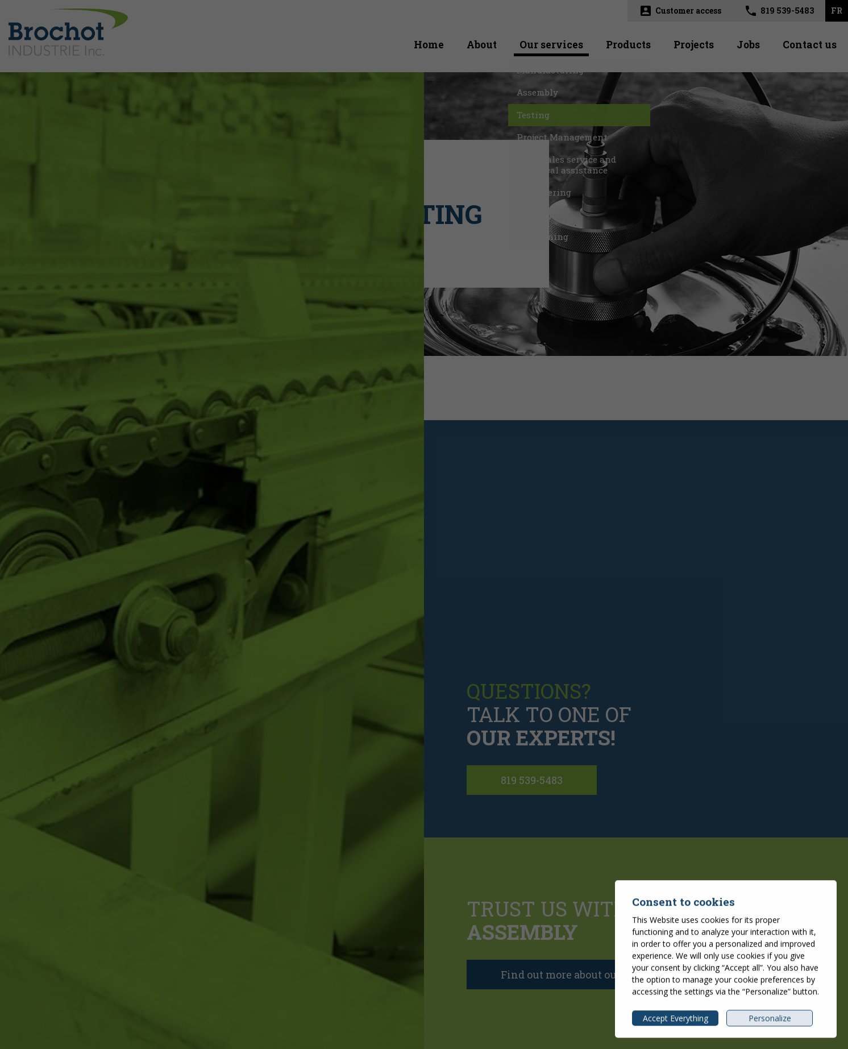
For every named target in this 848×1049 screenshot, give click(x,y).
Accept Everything (675, 1021)
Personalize (770, 1021)
